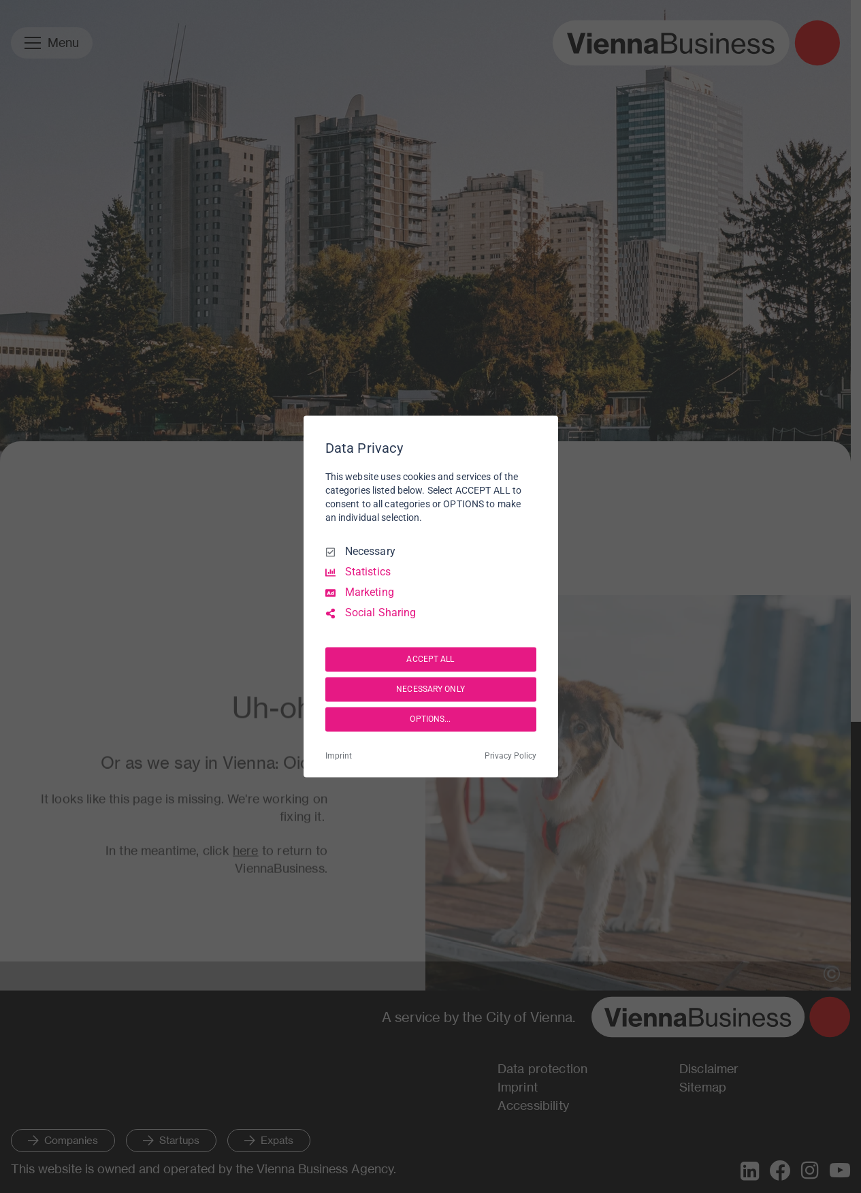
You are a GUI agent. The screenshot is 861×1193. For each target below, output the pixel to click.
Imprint (338, 756)
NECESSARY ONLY (430, 689)
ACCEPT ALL (430, 659)
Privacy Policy (510, 756)
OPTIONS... (430, 719)
